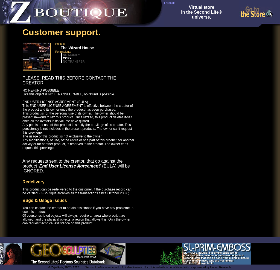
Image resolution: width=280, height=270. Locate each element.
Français (169, 2)
